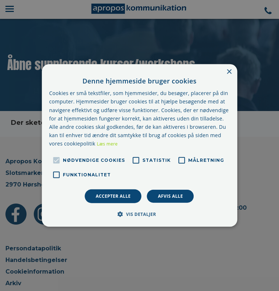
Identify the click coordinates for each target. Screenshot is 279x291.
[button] (139, 214)
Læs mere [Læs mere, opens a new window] (107, 144)
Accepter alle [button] (113, 196)
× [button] (229, 72)
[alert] (139, 145)
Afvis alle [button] (170, 196)
